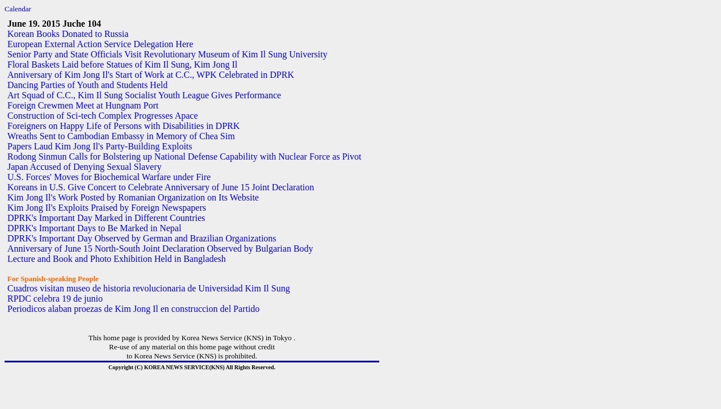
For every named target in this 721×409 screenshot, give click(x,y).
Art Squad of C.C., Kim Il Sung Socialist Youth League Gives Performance (144, 95)
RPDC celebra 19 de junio (55, 298)
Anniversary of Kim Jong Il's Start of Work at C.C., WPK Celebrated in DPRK (150, 75)
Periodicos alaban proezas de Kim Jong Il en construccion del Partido (133, 309)
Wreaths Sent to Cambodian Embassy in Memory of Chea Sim (121, 136)
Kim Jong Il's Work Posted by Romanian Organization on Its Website (133, 197)
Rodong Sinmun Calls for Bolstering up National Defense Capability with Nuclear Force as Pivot (184, 156)
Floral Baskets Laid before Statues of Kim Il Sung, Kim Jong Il (122, 64)
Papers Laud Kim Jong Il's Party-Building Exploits (99, 146)
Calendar (18, 9)
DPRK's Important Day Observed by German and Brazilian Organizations (141, 238)
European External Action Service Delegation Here (100, 44)
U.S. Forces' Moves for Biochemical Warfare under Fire (109, 177)
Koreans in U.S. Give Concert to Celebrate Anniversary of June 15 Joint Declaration (160, 187)
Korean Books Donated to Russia (67, 34)
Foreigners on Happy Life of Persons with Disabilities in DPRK (123, 126)
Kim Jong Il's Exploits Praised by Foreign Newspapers (106, 207)
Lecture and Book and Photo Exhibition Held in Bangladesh (116, 259)
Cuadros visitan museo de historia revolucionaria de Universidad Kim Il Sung (148, 288)
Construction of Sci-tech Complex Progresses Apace (102, 115)
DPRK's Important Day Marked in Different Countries (106, 218)
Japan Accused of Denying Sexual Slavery (84, 167)
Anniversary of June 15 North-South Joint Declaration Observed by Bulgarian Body (160, 248)
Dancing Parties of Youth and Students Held (87, 85)
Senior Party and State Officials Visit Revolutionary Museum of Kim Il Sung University (167, 54)
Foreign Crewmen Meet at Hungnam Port (82, 105)
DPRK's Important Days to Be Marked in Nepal (94, 228)
